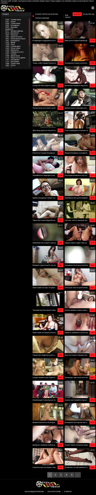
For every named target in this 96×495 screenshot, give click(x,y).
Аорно (10, 21)
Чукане (10, 54)
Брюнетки (12, 33)
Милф (10, 42)
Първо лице (12, 63)
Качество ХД (88, 14)
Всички (77, 14)
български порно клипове (28, 1)
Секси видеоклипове (34, 491)
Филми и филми (14, 31)
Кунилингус (12, 40)
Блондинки (12, 60)
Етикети (68, 491)
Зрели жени (12, 56)
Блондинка (12, 25)
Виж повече (67, 16)
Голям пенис (12, 23)
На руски (11, 35)
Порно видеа (56, 1)
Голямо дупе (12, 46)
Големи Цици (13, 20)
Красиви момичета (11, 28)
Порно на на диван (15, 58)
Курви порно (45, 1)
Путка (10, 65)
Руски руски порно (15, 39)
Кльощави (12, 61)
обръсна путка (13, 37)
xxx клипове (67, 1)
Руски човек (12, 48)
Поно (10, 44)
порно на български (80, 1)
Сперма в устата (14, 52)
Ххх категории (54, 491)
